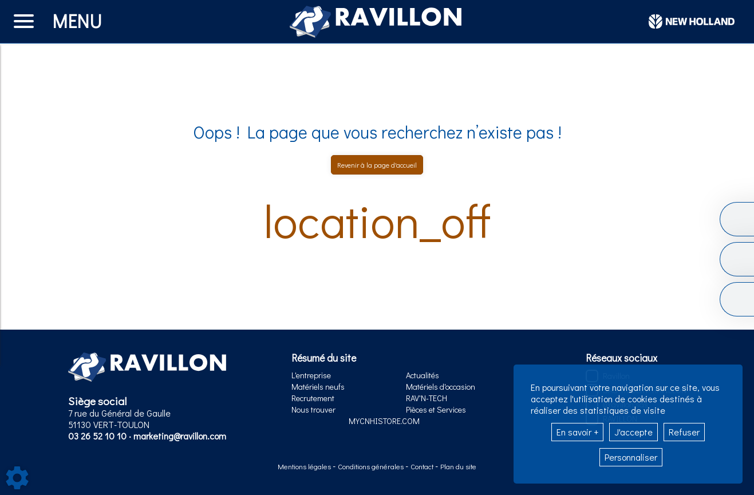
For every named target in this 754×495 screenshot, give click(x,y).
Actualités (422, 375)
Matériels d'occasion (440, 386)
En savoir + (577, 432)
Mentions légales (305, 466)
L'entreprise (311, 375)
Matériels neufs (318, 386)
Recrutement (312, 398)
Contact (422, 466)
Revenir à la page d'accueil (377, 164)
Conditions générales (371, 466)
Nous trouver (313, 409)
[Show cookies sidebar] (17, 477)
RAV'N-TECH (426, 398)
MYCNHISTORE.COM (384, 420)
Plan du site (458, 466)
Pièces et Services (436, 409)
